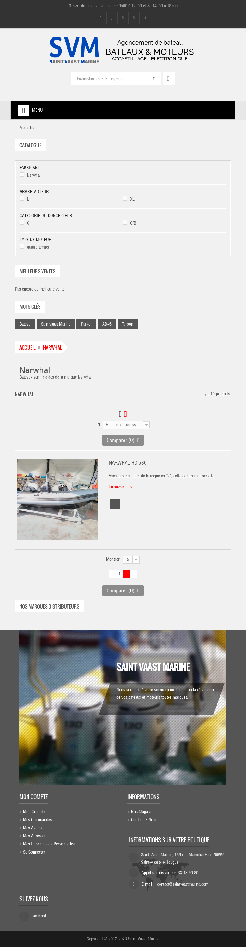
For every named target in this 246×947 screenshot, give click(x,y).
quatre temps (38, 247)
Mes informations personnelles (49, 844)
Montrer (113, 559)
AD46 (107, 324)
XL (132, 199)
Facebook (39, 916)
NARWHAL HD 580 (128, 462)
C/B (133, 223)
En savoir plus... (122, 487)
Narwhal (33, 175)
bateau (25, 324)
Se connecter (34, 852)
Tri (98, 424)
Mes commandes (37, 819)
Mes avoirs (32, 827)
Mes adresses (34, 836)
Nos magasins (142, 811)
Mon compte (34, 797)
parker (86, 324)
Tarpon (127, 324)
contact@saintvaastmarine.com (182, 884)
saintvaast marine (55, 324)
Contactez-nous (144, 819)
